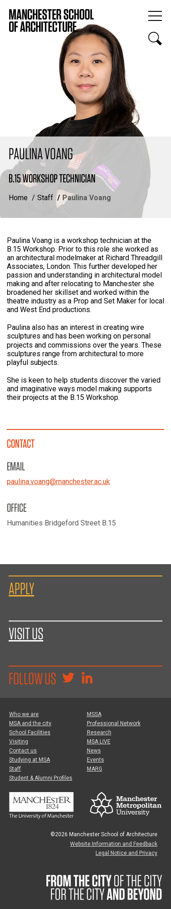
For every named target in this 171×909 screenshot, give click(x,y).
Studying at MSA (29, 760)
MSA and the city (30, 723)
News (94, 750)
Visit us (26, 633)
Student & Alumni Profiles (40, 778)
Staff (45, 197)
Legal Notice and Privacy (126, 853)
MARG (94, 769)
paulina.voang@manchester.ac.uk (58, 481)
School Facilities (29, 732)
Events (95, 760)
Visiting (18, 741)
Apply (21, 588)
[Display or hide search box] (155, 38)
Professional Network (114, 723)
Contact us (23, 750)
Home (18, 197)
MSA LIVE (99, 741)
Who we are (24, 714)
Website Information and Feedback (113, 844)
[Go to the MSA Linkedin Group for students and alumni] (87, 679)
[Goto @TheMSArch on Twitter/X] (68, 679)
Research (99, 732)
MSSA (94, 714)
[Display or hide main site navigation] (155, 16)
